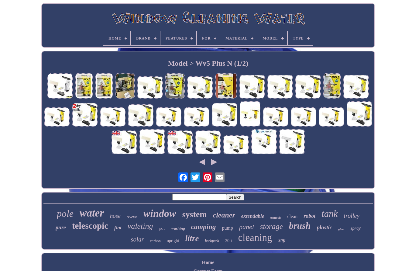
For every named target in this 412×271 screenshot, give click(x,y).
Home (208, 262)
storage (271, 226)
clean (292, 216)
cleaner (224, 215)
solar (137, 239)
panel (246, 227)
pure (61, 227)
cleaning (255, 237)
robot (309, 216)
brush (300, 226)
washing (178, 228)
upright (173, 240)
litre (192, 238)
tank (329, 213)
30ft (281, 240)
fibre (162, 229)
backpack (212, 241)
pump (227, 228)
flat (118, 228)
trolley (351, 215)
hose (115, 216)
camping (203, 227)
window (159, 213)
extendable (252, 216)
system (194, 214)
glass (341, 229)
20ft (228, 240)
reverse (132, 217)
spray (356, 228)
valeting (140, 226)
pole (65, 213)
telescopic (90, 226)
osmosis (275, 217)
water (92, 213)
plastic (324, 227)
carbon (155, 240)
